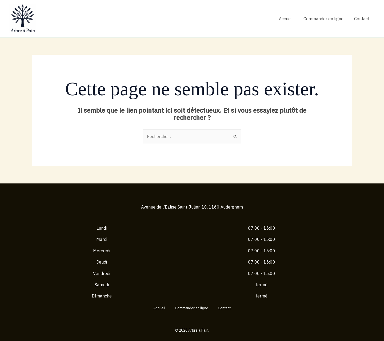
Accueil (286, 18)
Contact (361, 18)
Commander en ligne (323, 18)
